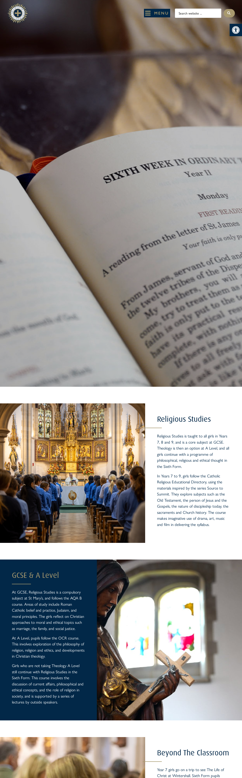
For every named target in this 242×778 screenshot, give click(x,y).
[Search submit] (229, 13)
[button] (236, 30)
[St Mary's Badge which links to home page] (18, 13)
